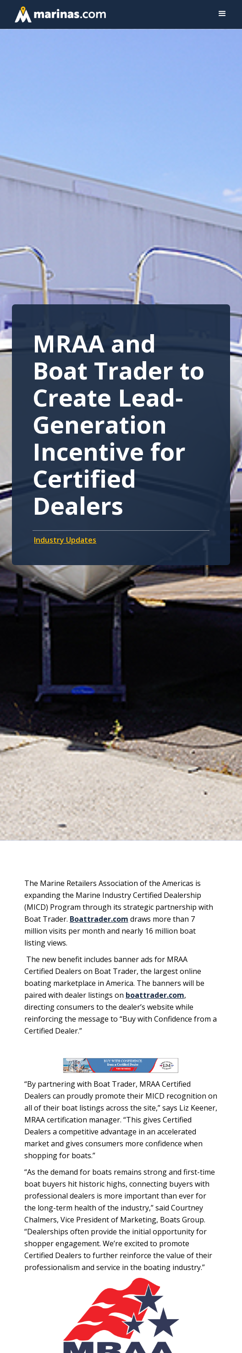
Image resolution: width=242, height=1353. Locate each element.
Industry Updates (65, 539)
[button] (222, 14)
